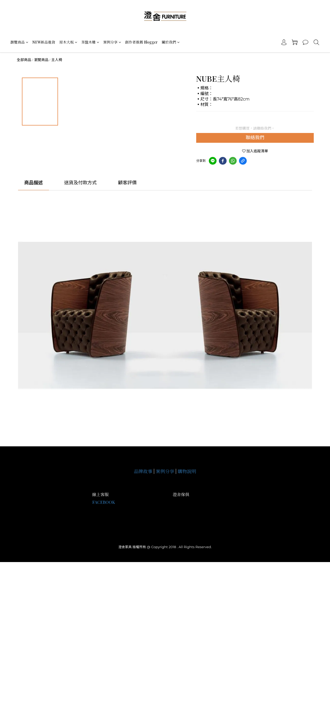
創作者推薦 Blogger (141, 42)
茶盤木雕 (90, 42)
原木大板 (68, 42)
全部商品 (24, 59)
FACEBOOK (103, 502)
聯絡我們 (255, 137)
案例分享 (112, 42)
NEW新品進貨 (43, 42)
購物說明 (187, 471)
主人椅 (56, 59)
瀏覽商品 (19, 42)
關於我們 (170, 42)
